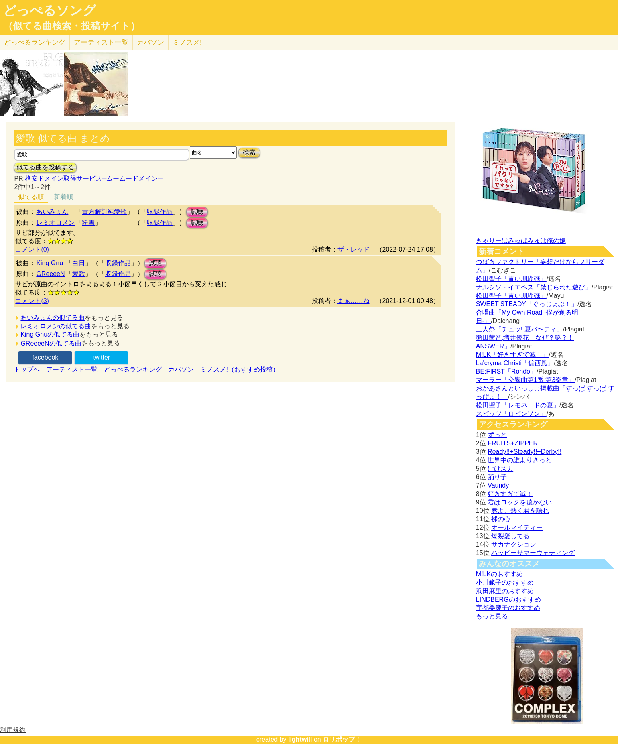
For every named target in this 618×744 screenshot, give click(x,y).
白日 (78, 263)
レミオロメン (55, 222)
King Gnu (49, 263)
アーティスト (101, 42)
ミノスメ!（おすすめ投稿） (239, 369)
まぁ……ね (353, 300)
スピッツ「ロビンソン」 (511, 413)
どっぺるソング (49, 10)
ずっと (497, 434)
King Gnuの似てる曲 (49, 334)
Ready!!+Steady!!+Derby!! (524, 451)
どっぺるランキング (133, 369)
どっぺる (34, 42)
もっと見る (492, 616)
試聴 (197, 211)
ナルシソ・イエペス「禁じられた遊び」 (534, 287)
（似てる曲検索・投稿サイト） (71, 26)
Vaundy (498, 485)
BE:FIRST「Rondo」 (506, 371)
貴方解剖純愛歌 (104, 211)
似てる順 (31, 196)
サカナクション (513, 544)
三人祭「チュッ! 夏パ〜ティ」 (519, 329)
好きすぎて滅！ (510, 493)
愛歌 (78, 273)
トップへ (27, 369)
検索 (249, 152)
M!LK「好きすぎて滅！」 (512, 354)
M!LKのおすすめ (499, 574)
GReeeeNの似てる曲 (50, 343)
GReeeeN (50, 273)
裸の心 (500, 519)
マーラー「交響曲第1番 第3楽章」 (525, 379)
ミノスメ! (187, 42)
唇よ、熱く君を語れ (520, 510)
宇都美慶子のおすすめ (508, 607)
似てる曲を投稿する (45, 167)
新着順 (63, 196)
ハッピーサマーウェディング (533, 552)
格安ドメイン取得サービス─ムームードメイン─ (94, 178)
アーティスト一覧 (72, 369)
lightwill (300, 739)
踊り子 (497, 477)
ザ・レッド (353, 249)
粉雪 (88, 222)
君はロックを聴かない (520, 502)
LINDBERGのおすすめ (508, 599)
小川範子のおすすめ (505, 582)
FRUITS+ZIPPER (513, 443)
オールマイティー (517, 527)
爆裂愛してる (510, 536)
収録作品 (160, 211)
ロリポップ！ (342, 739)
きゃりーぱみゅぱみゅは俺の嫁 (521, 240)
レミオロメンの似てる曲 (55, 326)
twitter (101, 357)
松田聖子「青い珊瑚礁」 (511, 278)
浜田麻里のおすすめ (505, 590)
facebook (45, 357)
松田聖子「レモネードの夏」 (517, 405)
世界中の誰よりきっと (520, 460)
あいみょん (52, 211)
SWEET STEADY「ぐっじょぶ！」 (526, 304)
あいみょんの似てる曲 (52, 317)
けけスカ (500, 468)
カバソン (150, 42)
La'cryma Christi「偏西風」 (515, 363)
